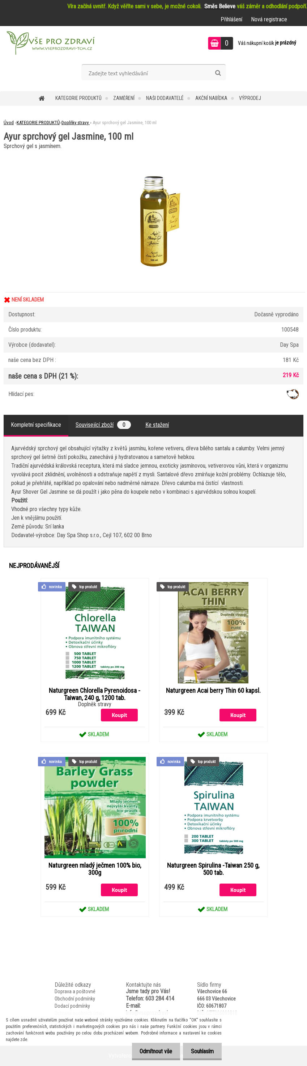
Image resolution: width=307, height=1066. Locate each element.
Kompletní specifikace (36, 424)
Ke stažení (157, 424)
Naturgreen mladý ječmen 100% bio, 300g (94, 869)
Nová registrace (269, 19)
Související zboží (103, 424)
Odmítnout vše (152, 1051)
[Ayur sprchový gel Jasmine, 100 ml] (154, 154)
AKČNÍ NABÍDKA (211, 98)
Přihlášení (231, 19)
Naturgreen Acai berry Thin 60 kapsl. (213, 690)
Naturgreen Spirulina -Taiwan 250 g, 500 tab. (213, 869)
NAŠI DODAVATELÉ (165, 98)
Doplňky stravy (75, 122)
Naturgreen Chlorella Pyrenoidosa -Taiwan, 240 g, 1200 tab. (94, 694)
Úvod (9, 122)
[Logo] (49, 44)
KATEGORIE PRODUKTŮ (78, 98)
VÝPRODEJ (250, 98)
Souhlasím (201, 1051)
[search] (218, 73)
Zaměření (124, 98)
